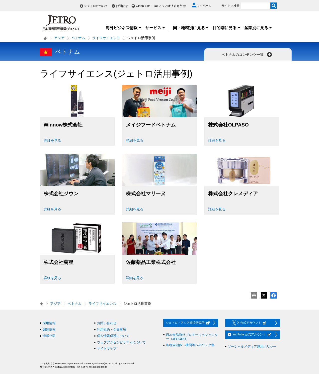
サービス (155, 28)
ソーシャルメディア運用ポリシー (252, 346)
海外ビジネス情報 (124, 28)
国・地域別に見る (191, 28)
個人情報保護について (113, 336)
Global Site (143, 6)
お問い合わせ (106, 323)
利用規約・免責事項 (111, 329)
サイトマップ (106, 348)
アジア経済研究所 (172, 6)
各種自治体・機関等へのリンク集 (190, 345)
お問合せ (122, 6)
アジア (59, 38)
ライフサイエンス (106, 38)
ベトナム (78, 38)
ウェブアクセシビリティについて (121, 342)
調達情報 (49, 329)
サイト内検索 (230, 5)
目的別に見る (226, 28)
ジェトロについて (96, 6)
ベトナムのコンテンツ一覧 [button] (247, 55)
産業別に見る (258, 28)
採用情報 (49, 323)
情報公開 (49, 336)
